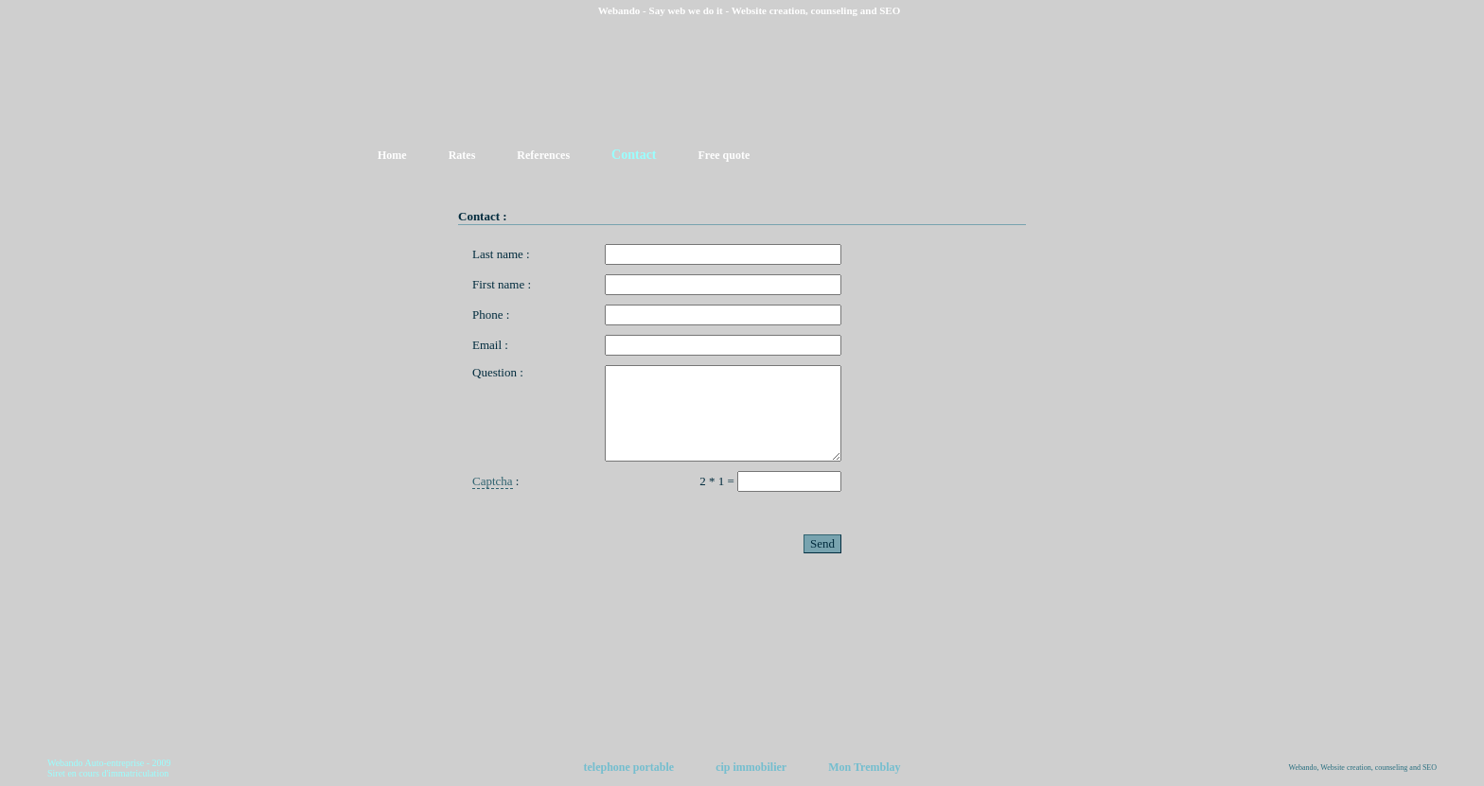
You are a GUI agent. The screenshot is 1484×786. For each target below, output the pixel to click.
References (543, 155)
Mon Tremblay (864, 767)
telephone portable (628, 767)
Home (392, 155)
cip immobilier (751, 767)
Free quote (724, 155)
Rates (462, 155)
